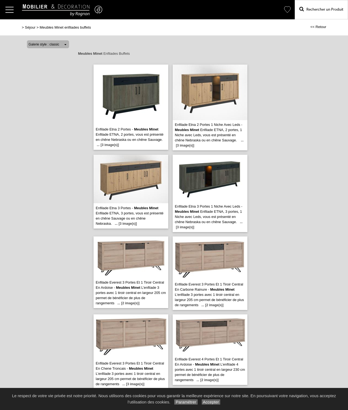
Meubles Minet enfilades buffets (65, 27)
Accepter (211, 402)
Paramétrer (186, 402)
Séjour (30, 27)
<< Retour (318, 27)
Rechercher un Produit (321, 9)
